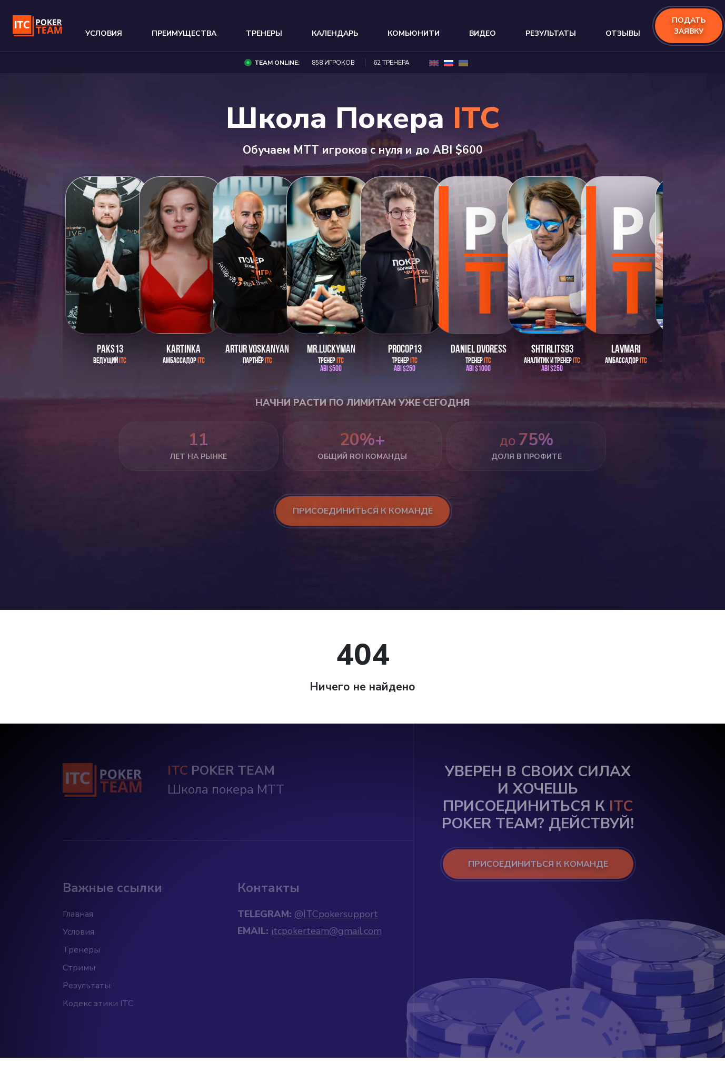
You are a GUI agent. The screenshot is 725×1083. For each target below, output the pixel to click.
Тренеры (264, 33)
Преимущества (184, 33)
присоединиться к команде (363, 511)
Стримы (79, 968)
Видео (482, 33)
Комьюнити (414, 33)
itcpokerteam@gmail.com (326, 931)
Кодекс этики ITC (98, 1003)
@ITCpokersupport (336, 914)
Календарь (335, 33)
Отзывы (622, 33)
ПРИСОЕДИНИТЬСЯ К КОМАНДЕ (538, 864)
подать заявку (689, 25)
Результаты (550, 33)
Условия (103, 33)
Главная (78, 914)
